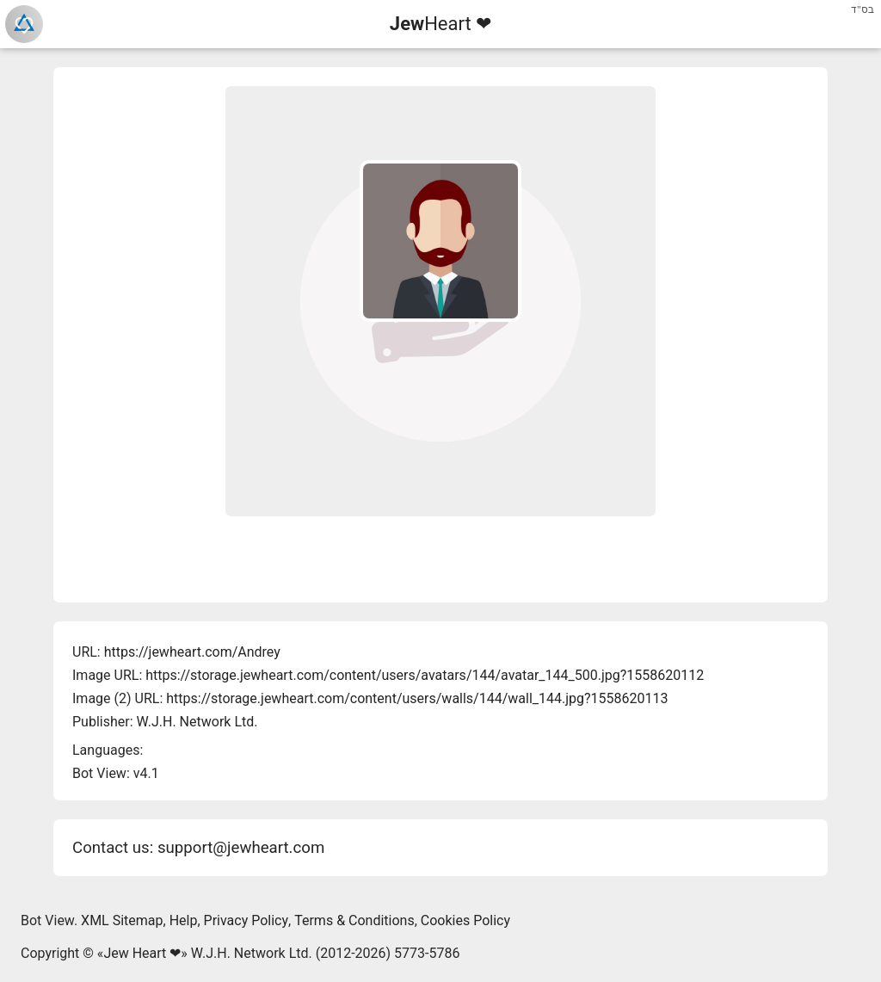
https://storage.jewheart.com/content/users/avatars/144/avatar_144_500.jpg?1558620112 (424, 675)
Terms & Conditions (354, 920)
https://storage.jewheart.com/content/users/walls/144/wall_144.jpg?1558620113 (417, 698)
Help (183, 920)
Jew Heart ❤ (142, 953)
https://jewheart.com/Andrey (192, 652)
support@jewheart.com (240, 847)
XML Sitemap (122, 920)
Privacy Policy (246, 920)
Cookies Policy (465, 920)
